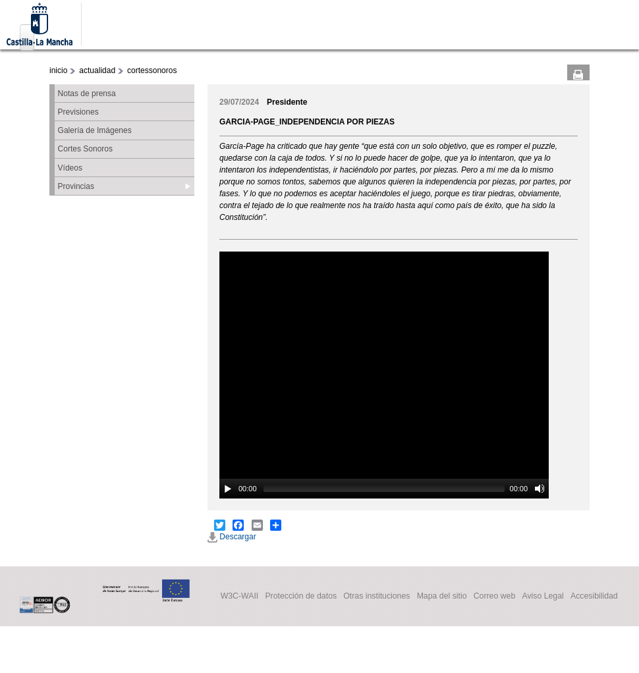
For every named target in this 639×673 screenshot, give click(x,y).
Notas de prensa (87, 93)
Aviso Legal (542, 596)
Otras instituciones (376, 596)
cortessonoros (152, 70)
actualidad (97, 70)
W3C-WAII (240, 596)
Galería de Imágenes (95, 130)
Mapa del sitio (442, 596)
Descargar (232, 536)
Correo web (495, 596)
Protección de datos (301, 596)
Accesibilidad (594, 596)
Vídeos (70, 168)
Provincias (76, 186)
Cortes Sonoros (85, 148)
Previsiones (78, 112)
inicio (58, 70)
